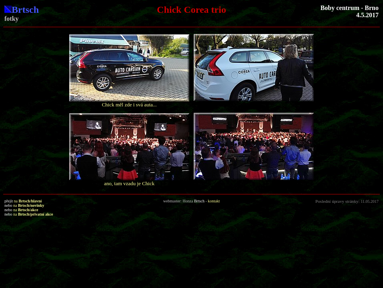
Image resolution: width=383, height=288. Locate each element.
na (28, 201)
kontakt (214, 201)
